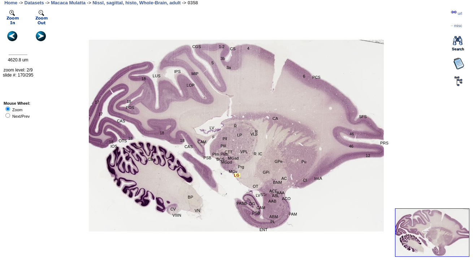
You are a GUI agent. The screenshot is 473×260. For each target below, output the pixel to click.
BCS (220, 159)
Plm (215, 154)
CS (232, 49)
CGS (196, 46)
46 (351, 146)
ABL (275, 196)
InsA (318, 178)
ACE (273, 191)
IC (260, 154)
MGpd (226, 162)
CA (275, 118)
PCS (316, 77)
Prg (241, 167)
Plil (223, 146)
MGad (233, 158)
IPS (177, 71)
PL (272, 222)
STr (263, 194)
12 (368, 155)
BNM (277, 182)
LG (236, 175)
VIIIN (177, 215)
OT (255, 186)
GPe (278, 161)
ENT (264, 230)
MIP (195, 74)
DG (252, 204)
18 (144, 79)
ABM (273, 216)
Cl (305, 180)
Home (10, 2)
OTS (123, 141)
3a (228, 67)
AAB (272, 201)
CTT (228, 152)
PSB (207, 158)
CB (150, 159)
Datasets (34, 2)
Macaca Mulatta (68, 2)
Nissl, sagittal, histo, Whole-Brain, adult (136, 2)
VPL (244, 152)
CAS (121, 121)
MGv (233, 171)
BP (190, 197)
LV (212, 128)
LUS (156, 76)
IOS (113, 146)
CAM (202, 142)
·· (456, 25)
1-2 (222, 46)
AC (284, 178)
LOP (191, 85)
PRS (384, 143)
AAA (281, 193)
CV (173, 209)
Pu (303, 162)
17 (97, 102)
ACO (286, 198)
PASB (241, 203)
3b (223, 58)
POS (130, 107)
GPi (266, 172)
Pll (225, 138)
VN (197, 210)
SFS (362, 116)
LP (239, 135)
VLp (253, 134)
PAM (293, 214)
